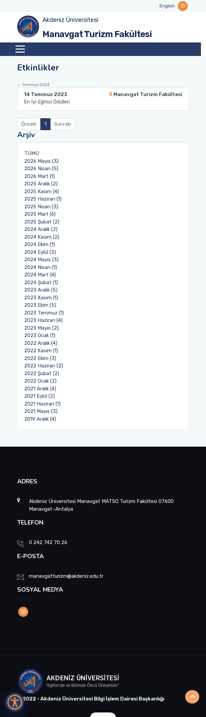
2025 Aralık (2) (41, 184)
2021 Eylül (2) (39, 396)
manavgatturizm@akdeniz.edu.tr (66, 576)
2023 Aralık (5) (41, 290)
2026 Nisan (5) (41, 169)
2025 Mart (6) (40, 214)
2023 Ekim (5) (40, 305)
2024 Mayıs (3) (41, 260)
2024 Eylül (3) (40, 252)
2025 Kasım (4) (41, 191)
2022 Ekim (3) (40, 358)
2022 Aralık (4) (40, 343)
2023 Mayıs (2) (41, 328)
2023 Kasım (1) (41, 298)
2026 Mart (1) (39, 176)
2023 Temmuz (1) (44, 313)
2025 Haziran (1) (43, 199)
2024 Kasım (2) (41, 237)
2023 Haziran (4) (43, 320)
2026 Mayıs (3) (41, 161)
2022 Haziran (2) (43, 366)
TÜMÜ (31, 153)
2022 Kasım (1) (41, 351)
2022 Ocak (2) (40, 381)
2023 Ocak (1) (39, 335)
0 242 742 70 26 (48, 542)
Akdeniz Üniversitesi (70, 20)
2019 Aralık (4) (40, 419)
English (167, 5)
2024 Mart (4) (40, 275)
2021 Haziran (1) (42, 404)
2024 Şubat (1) (41, 282)
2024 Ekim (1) (39, 244)
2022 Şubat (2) (41, 373)
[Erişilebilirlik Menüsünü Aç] (14, 702)
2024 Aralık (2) (41, 229)
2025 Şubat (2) (41, 222)
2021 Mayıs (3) (41, 411)
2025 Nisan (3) (41, 207)
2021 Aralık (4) (40, 389)
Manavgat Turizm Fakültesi (97, 34)
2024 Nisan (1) (40, 267)
